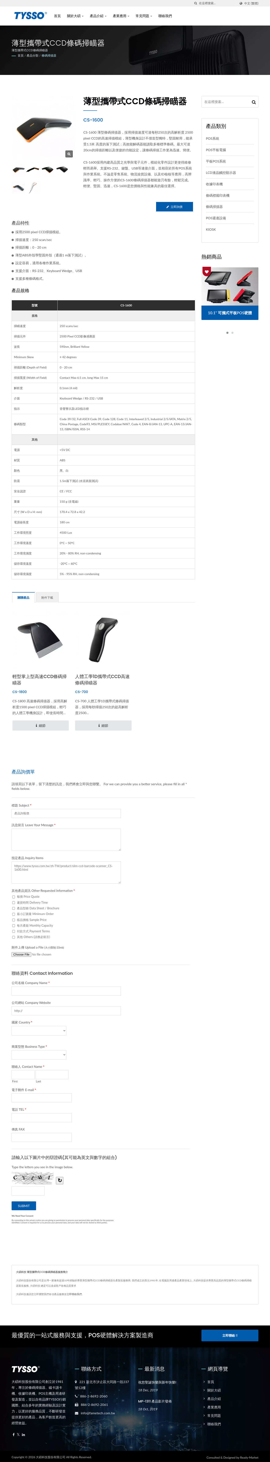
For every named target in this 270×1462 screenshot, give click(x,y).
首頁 (57, 16)
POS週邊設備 (216, 218)
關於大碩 (75, 16)
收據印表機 (214, 184)
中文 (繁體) (251, 3)
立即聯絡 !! (230, 1335)
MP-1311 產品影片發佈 (155, 1399)
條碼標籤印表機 (218, 195)
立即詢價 (174, 206)
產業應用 (121, 16)
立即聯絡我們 (74, 1294)
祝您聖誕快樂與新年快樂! (157, 1380)
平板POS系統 (216, 161)
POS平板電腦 (216, 150)
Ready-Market (249, 1455)
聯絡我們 (165, 16)
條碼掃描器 (49, 55)
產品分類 (32, 55)
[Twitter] (18, 1432)
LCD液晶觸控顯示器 (221, 173)
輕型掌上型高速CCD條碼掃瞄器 (39, 679)
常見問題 (144, 16)
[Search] (217, 3)
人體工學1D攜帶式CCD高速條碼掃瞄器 (102, 679)
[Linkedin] (23, 1432)
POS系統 (212, 138)
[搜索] (196, 3)
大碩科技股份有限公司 (50, 1455)
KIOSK (211, 229)
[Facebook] (14, 1432)
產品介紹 (98, 16)
